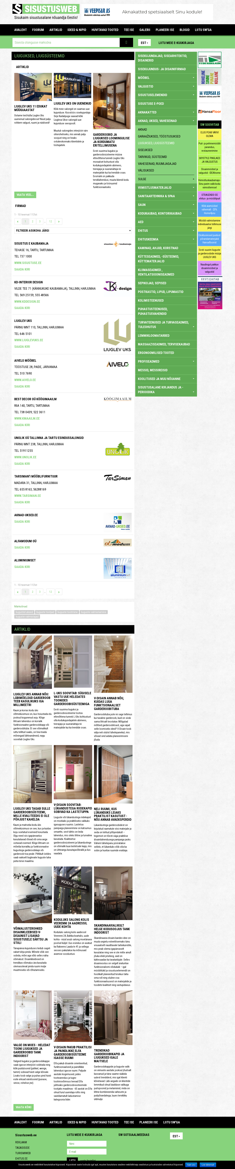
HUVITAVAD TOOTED (105, 30)
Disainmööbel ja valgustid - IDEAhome (210, 171)
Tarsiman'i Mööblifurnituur (36, 476)
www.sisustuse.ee (27, 263)
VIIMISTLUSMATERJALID (166, 187)
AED (166, 222)
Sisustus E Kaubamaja (31, 243)
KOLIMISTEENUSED (151, 300)
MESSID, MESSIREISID (152, 370)
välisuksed (146, 170)
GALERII (144, 30)
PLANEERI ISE (165, 30)
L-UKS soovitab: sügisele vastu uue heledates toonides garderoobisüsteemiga (72, 698)
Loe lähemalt (208, 1165)
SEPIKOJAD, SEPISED (152, 283)
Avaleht (20, 30)
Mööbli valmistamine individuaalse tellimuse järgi (209, 224)
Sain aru (191, 1165)
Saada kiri (22, 269)
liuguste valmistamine (93, 612)
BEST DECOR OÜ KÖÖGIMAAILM (35, 399)
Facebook (210, 42)
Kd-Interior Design (28, 282)
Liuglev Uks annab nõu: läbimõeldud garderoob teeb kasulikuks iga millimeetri (31, 699)
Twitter (145, 1144)
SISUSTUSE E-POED (151, 103)
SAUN (166, 205)
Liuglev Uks (23, 321)
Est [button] (144, 43)
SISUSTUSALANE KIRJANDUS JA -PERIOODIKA (166, 389)
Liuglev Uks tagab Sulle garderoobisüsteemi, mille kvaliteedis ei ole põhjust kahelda (31, 814)
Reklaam (21, 1142)
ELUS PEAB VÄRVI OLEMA (210, 134)
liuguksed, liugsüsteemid (156, 143)
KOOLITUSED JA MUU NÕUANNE (166, 379)
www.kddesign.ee (27, 301)
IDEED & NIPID (77, 30)
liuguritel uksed (24, 612)
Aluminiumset (25, 560)
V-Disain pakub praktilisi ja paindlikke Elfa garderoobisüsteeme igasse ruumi (73, 1052)
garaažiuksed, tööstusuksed (159, 136)
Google (153, 1144)
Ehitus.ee (21, 1158)
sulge (166, 179)
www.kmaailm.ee (27, 418)
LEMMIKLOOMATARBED (153, 335)
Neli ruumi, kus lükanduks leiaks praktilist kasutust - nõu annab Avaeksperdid (112, 814)
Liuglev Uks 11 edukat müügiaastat (30, 108)
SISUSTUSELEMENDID (166, 95)
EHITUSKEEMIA (166, 239)
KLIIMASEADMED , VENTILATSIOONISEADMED (156, 272)
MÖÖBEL (166, 78)
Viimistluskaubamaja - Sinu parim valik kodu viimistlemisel (209, 184)
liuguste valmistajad (27, 616)
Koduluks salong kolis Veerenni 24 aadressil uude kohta (71, 923)
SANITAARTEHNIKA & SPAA (166, 196)
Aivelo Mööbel (25, 360)
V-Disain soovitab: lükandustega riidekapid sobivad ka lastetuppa (73, 808)
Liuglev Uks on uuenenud (72, 103)
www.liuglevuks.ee (28, 340)
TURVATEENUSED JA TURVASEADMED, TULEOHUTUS (166, 324)
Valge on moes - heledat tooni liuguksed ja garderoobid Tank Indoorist (31, 1050)
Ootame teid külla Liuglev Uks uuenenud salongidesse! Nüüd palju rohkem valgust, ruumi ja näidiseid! (32, 119)
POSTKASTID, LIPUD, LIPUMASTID (160, 292)
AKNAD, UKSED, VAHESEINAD (166, 121)
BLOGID (185, 30)
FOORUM (38, 30)
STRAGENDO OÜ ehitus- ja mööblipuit (209, 196)
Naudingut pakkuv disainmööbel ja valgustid (210, 268)
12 (50, 221)
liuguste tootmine (68, 612)
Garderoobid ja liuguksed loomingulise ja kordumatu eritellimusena (111, 140)
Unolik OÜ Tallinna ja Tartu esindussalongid (49, 438)
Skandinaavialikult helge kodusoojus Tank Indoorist (112, 929)
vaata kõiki (23, 1107)
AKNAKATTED (166, 112)
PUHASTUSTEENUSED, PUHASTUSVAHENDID (153, 311)
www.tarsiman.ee (27, 496)
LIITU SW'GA (203, 30)
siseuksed (145, 150)
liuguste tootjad (45, 612)
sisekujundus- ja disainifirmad (162, 69)
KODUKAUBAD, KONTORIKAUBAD (166, 213)
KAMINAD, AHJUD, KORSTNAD (158, 248)
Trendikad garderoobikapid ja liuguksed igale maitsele (109, 1055)
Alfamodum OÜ (25, 541)
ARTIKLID (55, 30)
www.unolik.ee (25, 457)
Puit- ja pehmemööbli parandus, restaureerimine (210, 147)
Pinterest (202, 42)
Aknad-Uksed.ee (26, 515)
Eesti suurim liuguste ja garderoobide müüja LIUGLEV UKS (209, 253)
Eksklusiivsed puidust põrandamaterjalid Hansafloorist (210, 239)
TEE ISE (129, 30)
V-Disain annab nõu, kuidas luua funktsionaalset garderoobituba (109, 703)
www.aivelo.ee (25, 380)
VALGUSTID (166, 86)
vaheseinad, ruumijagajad (157, 164)
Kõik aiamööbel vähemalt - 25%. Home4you (210, 209)
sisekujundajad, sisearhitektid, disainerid (162, 58)
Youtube (217, 42)
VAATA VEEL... (25, 194)
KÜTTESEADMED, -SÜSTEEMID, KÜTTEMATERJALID (158, 259)
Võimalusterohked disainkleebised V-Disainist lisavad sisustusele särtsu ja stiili (30, 936)
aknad (142, 129)
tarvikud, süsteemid (152, 157)
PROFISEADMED (166, 361)
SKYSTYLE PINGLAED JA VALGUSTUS (209, 160)
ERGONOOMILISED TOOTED (156, 353)
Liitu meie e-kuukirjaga (176, 43)
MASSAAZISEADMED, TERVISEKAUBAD (164, 344)
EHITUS (166, 230)
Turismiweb (23, 1153)
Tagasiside (22, 1147)
